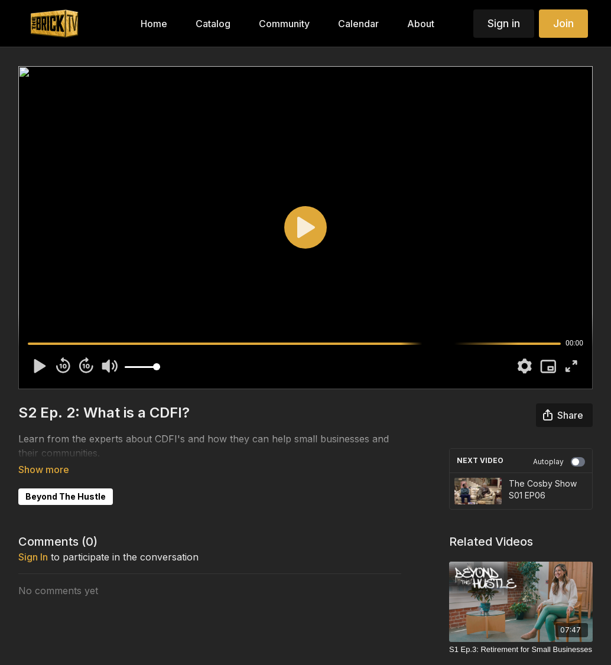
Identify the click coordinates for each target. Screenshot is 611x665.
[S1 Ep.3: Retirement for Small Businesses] (521, 650)
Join (563, 23)
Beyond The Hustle (65, 480)
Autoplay (559, 462)
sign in (33, 540)
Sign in (504, 23)
